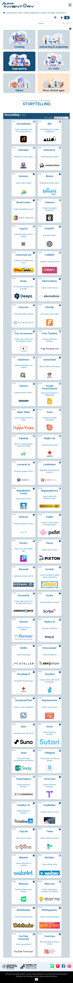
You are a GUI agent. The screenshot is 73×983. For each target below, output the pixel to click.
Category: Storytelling (47, 13)
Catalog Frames (11, 13)
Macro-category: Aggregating (29, 13)
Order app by (48, 117)
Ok (36, 979)
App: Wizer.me (61, 13)
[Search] (49, 23)
